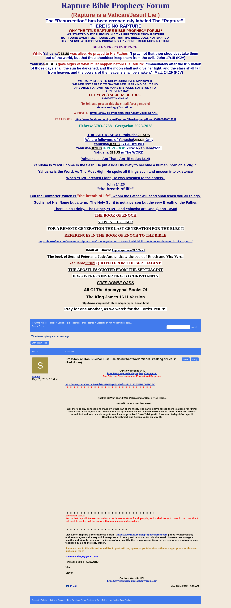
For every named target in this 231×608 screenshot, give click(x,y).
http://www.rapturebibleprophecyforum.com (132, 373)
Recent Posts (37, 326)
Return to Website (39, 323)
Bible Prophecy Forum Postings (80, 323)
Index (52, 323)
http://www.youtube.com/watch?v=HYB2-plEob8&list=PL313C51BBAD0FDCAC (110, 384)
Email (73, 586)
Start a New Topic (39, 343)
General (61, 323)
